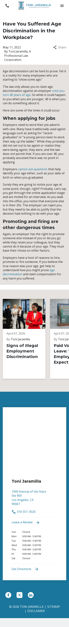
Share (59, 47)
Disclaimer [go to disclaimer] (36, 611)
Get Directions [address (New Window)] (25, 569)
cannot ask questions (32, 169)
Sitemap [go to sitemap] (53, 607)
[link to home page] (34, 5)
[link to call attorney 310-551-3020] (7, 5)
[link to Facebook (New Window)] (8, 595)
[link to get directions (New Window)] (34, 499)
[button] (62, 5)
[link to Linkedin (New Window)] (31, 595)
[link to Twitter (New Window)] (19, 595)
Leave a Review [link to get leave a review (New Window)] (26, 522)
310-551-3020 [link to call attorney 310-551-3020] (24, 512)
